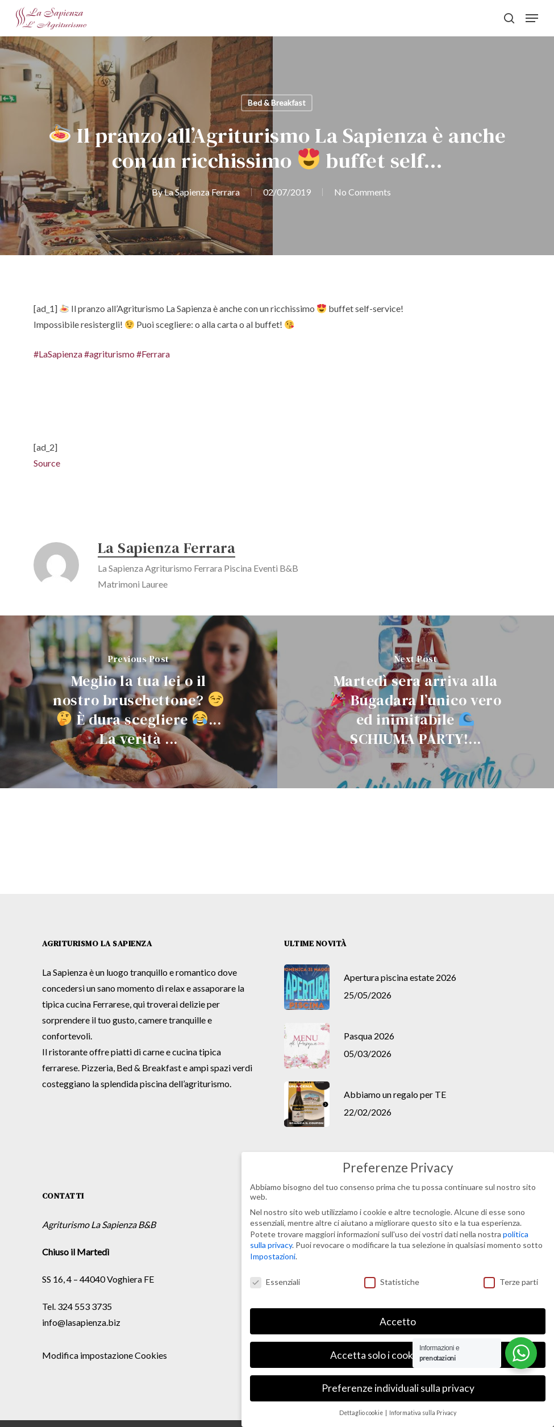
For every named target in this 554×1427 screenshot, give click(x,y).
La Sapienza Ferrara (202, 191)
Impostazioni (272, 1256)
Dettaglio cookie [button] (361, 1412)
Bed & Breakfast (277, 102)
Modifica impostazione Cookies (104, 1355)
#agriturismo (109, 353)
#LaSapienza (58, 353)
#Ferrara (153, 353)
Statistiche (391, 1282)
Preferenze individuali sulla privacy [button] (398, 1388)
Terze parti (511, 1282)
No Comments (362, 191)
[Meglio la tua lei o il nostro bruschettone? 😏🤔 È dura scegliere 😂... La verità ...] (138, 701)
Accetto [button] (398, 1322)
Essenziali (275, 1282)
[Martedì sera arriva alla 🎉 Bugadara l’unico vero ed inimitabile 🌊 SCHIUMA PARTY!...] (416, 701)
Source (47, 462)
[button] (532, 18)
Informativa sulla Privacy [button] (422, 1412)
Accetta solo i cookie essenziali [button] (397, 1355)
